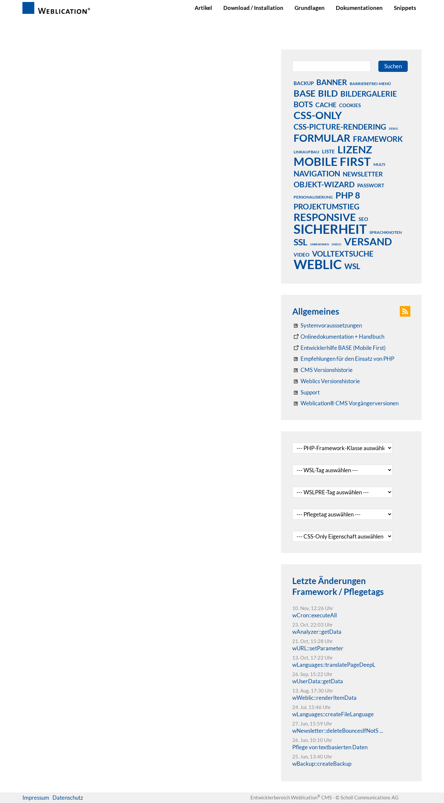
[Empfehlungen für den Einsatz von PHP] (343, 359)
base (304, 93)
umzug (336, 244)
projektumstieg (327, 206)
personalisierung (313, 197)
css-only (318, 115)
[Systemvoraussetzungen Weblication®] (327, 325)
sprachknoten (385, 232)
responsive (325, 217)
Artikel (203, 7)
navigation (317, 173)
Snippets (405, 7)
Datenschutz (67, 797)
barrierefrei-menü (370, 83)
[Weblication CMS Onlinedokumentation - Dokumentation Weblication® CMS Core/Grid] (338, 336)
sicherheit (330, 228)
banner (331, 82)
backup (304, 83)
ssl (300, 241)
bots (303, 104)
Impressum (35, 797)
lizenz (354, 149)
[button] (405, 311)
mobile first (332, 161)
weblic (318, 264)
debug (393, 128)
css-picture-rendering (340, 126)
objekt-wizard (324, 184)
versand (368, 241)
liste (328, 151)
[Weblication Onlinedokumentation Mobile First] (339, 348)
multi (379, 164)
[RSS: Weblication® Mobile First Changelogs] (326, 381)
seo (363, 219)
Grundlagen (310, 7)
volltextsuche (342, 253)
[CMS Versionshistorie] (322, 370)
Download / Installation (253, 7)
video (301, 255)
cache (325, 104)
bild (328, 93)
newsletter (363, 174)
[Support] (306, 392)
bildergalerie (368, 93)
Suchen (393, 66)
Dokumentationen (359, 7)
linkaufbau (306, 152)
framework (378, 138)
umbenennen (319, 244)
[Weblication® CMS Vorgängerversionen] (345, 403)
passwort (370, 185)
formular (322, 137)
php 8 (347, 195)
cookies (350, 105)
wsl (352, 266)
